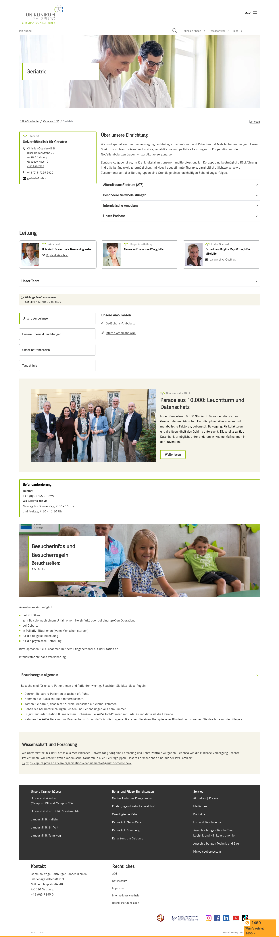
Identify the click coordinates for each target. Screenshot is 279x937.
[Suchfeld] (99, 31)
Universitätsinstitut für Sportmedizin (55, 811)
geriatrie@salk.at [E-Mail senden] (37, 178)
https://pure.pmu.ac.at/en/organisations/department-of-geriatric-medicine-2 (79, 763)
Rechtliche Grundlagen (125, 902)
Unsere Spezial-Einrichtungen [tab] (41, 334)
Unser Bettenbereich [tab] (36, 350)
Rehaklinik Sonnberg (126, 830)
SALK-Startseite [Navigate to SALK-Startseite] (29, 121)
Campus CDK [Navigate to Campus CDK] (51, 121)
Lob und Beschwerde (207, 822)
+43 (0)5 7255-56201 (49, 301)
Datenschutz (119, 881)
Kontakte (199, 814)
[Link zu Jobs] (237, 31)
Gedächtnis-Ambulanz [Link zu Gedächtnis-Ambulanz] (120, 323)
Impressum (118, 888)
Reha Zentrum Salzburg (127, 838)
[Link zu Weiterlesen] (173, 454)
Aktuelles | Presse (205, 798)
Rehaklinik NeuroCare (126, 822)
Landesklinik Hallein (44, 819)
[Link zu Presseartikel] (219, 31)
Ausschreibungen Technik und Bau (216, 843)
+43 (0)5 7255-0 (42, 894)
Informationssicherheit (125, 895)
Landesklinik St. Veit (44, 827)
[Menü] (251, 13)
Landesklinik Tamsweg (46, 835)
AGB (114, 873)
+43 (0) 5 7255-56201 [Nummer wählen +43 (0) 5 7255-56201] (41, 172)
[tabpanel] (180, 324)
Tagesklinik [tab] (29, 365)
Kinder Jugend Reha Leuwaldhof (133, 806)
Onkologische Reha (125, 814)
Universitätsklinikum (44, 798)
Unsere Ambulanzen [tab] (36, 318)
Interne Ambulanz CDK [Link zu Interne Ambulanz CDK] (121, 333)
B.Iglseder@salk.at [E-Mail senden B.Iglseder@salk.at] (57, 255)
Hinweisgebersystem (207, 851)
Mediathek (200, 806)
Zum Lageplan (35, 166)
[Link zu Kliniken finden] (194, 31)
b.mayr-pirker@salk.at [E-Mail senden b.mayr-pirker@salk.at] (223, 259)
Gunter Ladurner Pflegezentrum (133, 798)
